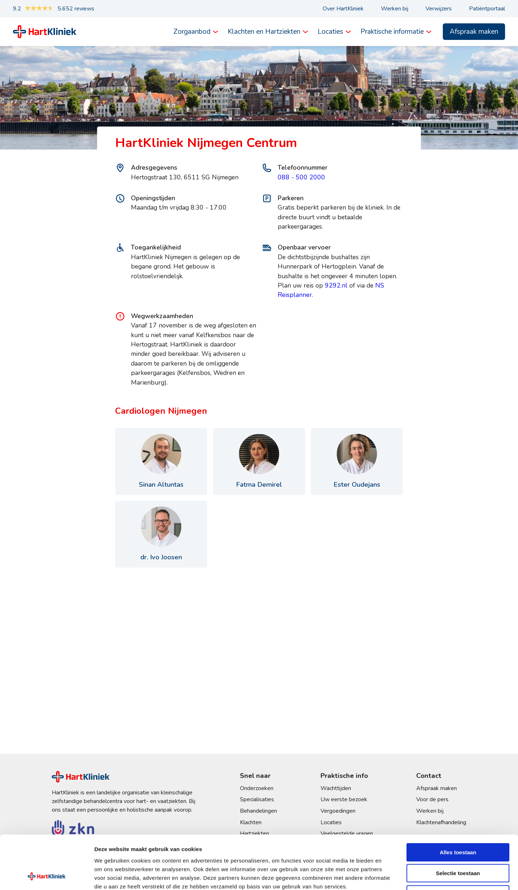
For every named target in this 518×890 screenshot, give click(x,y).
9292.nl (336, 285)
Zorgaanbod (191, 31)
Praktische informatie (392, 31)
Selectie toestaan (458, 823)
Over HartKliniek (343, 9)
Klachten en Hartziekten (264, 31)
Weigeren (458, 844)
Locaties (330, 31)
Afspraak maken (474, 31)
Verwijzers (439, 9)
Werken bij (394, 9)
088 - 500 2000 (301, 177)
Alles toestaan (458, 802)
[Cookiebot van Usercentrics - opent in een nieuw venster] (46, 876)
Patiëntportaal (487, 9)
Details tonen (389, 876)
